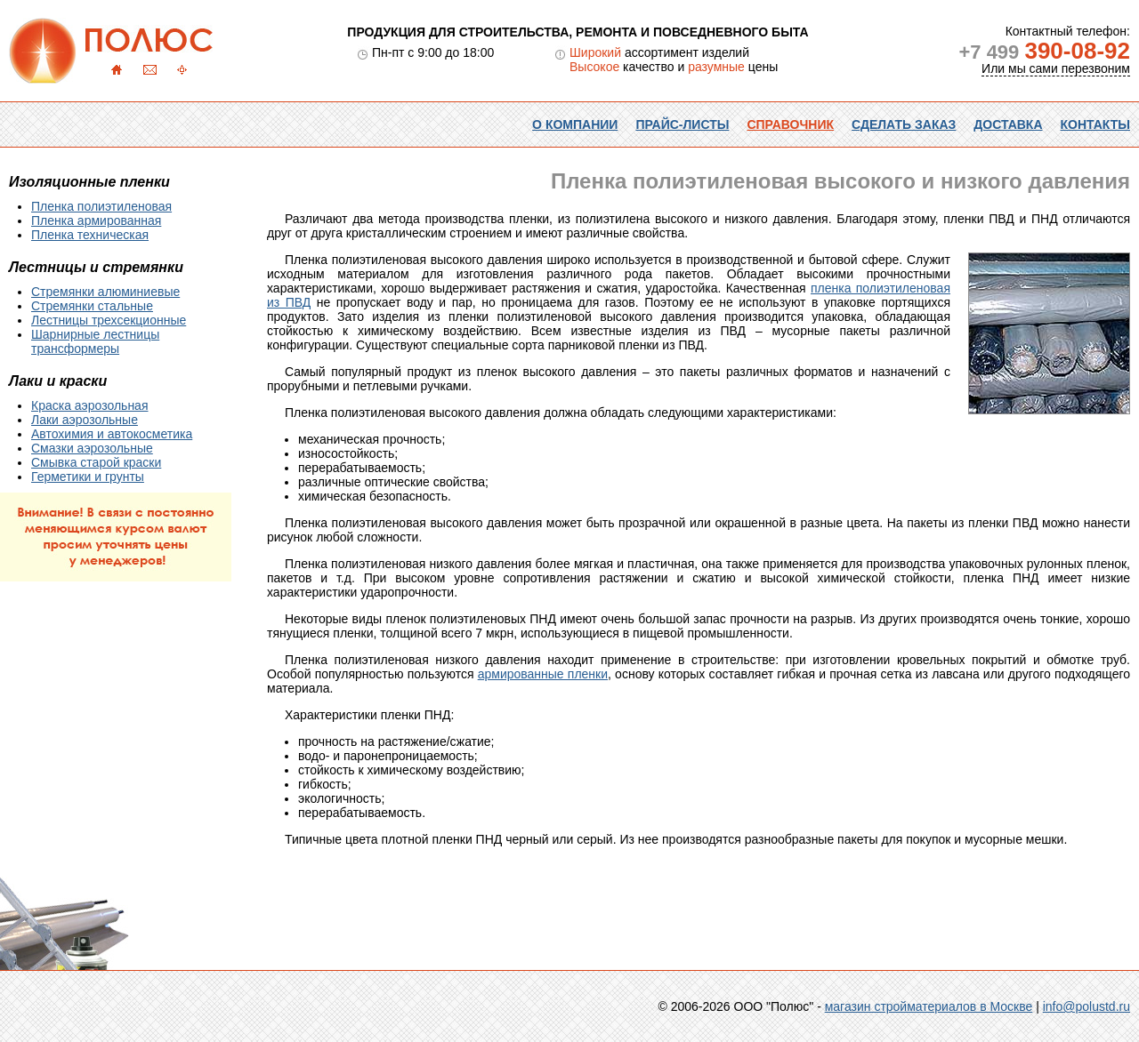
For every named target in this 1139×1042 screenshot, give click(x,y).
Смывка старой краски (96, 462)
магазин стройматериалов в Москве (929, 1006)
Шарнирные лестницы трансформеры (95, 341)
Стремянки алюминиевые (105, 292)
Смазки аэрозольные (92, 448)
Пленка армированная (96, 220)
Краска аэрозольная (89, 405)
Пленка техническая (90, 235)
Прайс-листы (682, 124)
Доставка (1007, 124)
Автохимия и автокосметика (111, 434)
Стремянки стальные (92, 306)
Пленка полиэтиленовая (101, 206)
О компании (575, 124)
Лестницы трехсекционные (108, 320)
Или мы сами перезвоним (1055, 68)
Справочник (790, 124)
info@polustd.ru (1086, 1006)
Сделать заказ (904, 124)
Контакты (1095, 124)
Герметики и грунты (87, 476)
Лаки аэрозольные (84, 420)
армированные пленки (543, 674)
